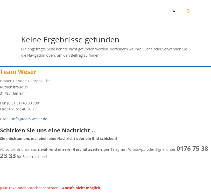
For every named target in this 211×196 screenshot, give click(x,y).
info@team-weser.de (29, 118)
